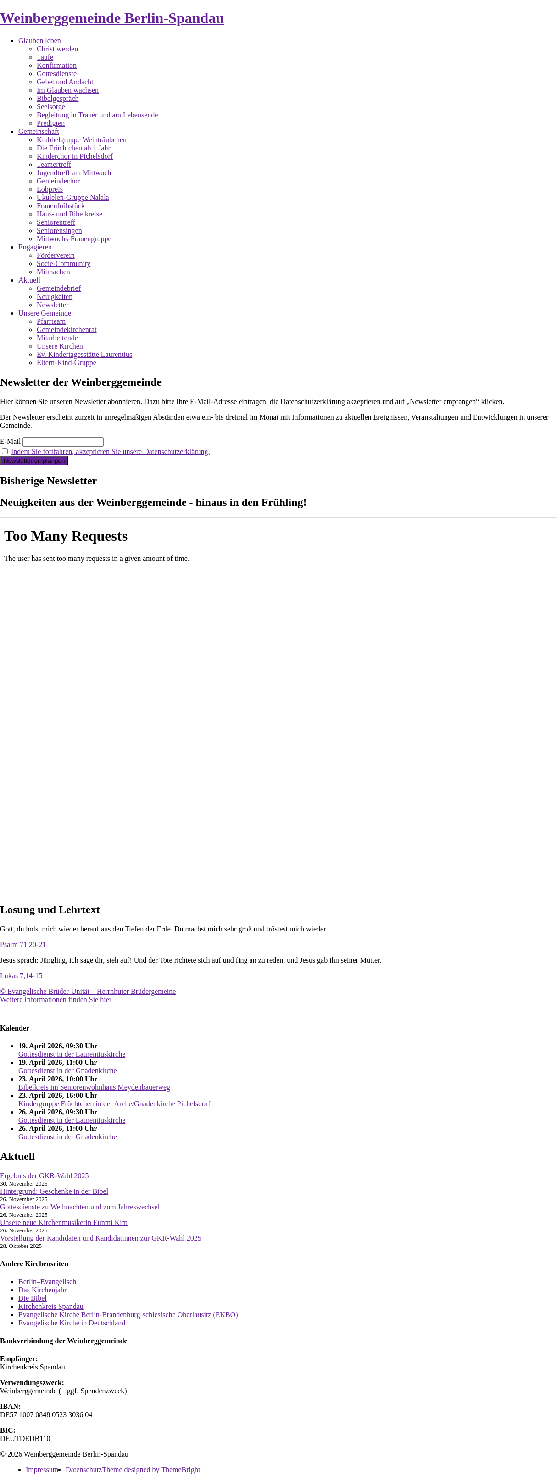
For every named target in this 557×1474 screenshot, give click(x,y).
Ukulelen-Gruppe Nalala (73, 197)
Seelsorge (51, 107)
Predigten (51, 123)
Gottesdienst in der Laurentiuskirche (71, 1054)
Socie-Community (63, 263)
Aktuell (29, 280)
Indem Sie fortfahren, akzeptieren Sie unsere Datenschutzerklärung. (110, 451)
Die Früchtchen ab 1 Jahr (74, 148)
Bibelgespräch (58, 98)
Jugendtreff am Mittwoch (74, 173)
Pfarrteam (51, 321)
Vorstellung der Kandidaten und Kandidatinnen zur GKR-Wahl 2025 (100, 1238)
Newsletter (52, 305)
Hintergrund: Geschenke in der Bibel (54, 1191)
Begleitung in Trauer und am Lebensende (97, 115)
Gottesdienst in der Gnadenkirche (67, 1071)
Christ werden (57, 49)
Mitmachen (53, 272)
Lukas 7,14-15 (21, 976)
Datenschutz (84, 1470)
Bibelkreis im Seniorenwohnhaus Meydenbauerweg (94, 1087)
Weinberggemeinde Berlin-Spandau (112, 18)
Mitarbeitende (57, 338)
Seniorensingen (59, 230)
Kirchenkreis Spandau (51, 1306)
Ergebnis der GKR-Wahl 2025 (44, 1176)
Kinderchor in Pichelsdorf (75, 156)
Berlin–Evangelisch (47, 1282)
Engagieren (35, 247)
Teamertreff (54, 164)
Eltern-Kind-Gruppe (66, 362)
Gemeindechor (58, 181)
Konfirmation (57, 65)
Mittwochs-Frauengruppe (74, 239)
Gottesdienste (57, 74)
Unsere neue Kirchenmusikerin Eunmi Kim (64, 1222)
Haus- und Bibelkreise (69, 214)
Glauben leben (39, 40)
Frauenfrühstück (61, 206)
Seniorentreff (56, 222)
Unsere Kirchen (60, 346)
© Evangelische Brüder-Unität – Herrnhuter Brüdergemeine (88, 991)
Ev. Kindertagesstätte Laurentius (84, 354)
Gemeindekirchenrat (67, 329)
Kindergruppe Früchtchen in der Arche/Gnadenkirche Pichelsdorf (114, 1104)
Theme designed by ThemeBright (151, 1470)
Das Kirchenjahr (42, 1290)
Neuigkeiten (54, 296)
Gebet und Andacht (65, 82)
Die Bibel (32, 1298)
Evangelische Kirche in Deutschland (71, 1323)
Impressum (42, 1470)
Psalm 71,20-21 (23, 944)
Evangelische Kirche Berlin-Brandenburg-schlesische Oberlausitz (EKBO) (128, 1315)
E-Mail (10, 441)
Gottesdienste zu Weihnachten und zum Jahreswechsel (80, 1207)
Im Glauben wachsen (68, 90)
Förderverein (56, 255)
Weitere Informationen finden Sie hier (55, 999)
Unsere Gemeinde (44, 313)
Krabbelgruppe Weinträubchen (82, 140)
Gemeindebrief (59, 288)
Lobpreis (50, 189)
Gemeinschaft (38, 131)
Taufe (45, 57)
